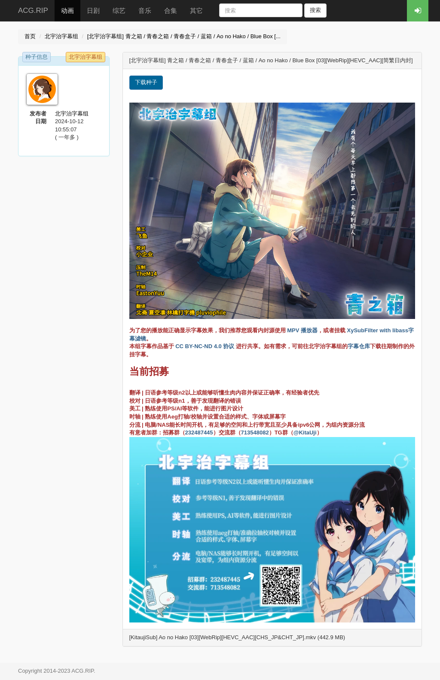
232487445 (199, 432)
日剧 (93, 10)
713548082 (255, 432)
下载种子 (146, 82)
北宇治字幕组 (61, 36)
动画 (67, 10)
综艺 (119, 10)
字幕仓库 (359, 346)
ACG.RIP (33, 10)
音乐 (144, 10)
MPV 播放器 (302, 330)
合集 (170, 10)
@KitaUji (305, 432)
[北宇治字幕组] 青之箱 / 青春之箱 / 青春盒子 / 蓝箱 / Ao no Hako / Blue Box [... (184, 36)
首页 (30, 36)
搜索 (315, 10)
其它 (196, 10)
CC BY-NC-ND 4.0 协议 (204, 346)
